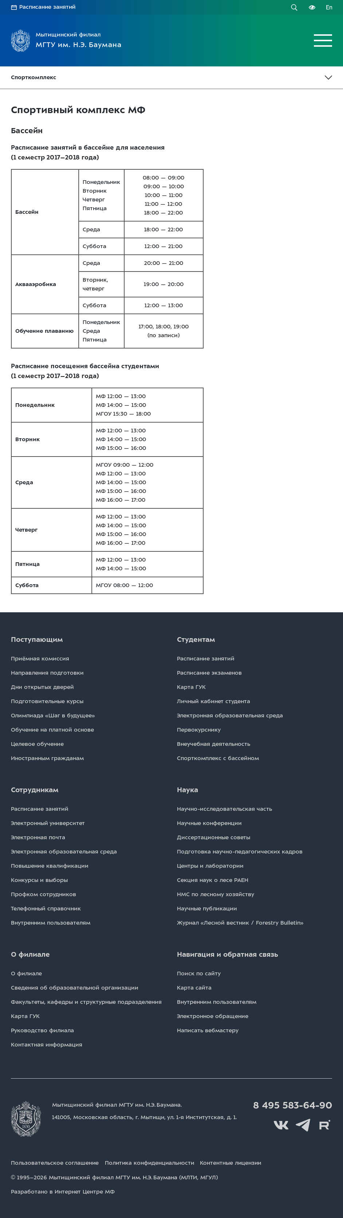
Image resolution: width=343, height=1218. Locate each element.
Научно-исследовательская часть (224, 809)
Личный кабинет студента (213, 701)
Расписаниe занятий (205, 659)
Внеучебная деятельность (213, 744)
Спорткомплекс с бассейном (218, 758)
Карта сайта (194, 988)
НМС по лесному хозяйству (215, 894)
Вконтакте (281, 1125)
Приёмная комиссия (40, 659)
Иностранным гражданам (47, 758)
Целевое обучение (37, 744)
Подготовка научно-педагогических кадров (240, 852)
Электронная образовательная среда (230, 715)
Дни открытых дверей (42, 687)
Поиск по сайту (199, 973)
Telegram (303, 1125)
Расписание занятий (48, 7)
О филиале (26, 973)
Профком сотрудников (43, 894)
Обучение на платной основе (52, 730)
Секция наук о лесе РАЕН (212, 880)
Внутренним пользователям (50, 923)
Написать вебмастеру (207, 1030)
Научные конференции (209, 823)
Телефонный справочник (46, 908)
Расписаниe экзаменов (209, 673)
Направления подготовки (47, 673)
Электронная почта (38, 837)
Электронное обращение (212, 1016)
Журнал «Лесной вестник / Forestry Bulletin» (240, 923)
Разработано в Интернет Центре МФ (63, 1192)
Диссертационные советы (213, 837)
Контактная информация (46, 1045)
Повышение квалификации (49, 866)
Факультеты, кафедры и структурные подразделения (86, 1002)
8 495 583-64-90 (291, 1106)
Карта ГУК (191, 687)
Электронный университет (48, 823)
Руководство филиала (42, 1030)
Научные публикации (207, 908)
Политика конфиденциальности (151, 1163)
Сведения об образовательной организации (74, 988)
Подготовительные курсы (47, 701)
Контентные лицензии (234, 1163)
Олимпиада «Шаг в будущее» (53, 715)
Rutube (325, 1125)
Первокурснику (199, 730)
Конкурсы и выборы (39, 880)
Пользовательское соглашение (55, 1163)
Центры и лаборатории (210, 866)
